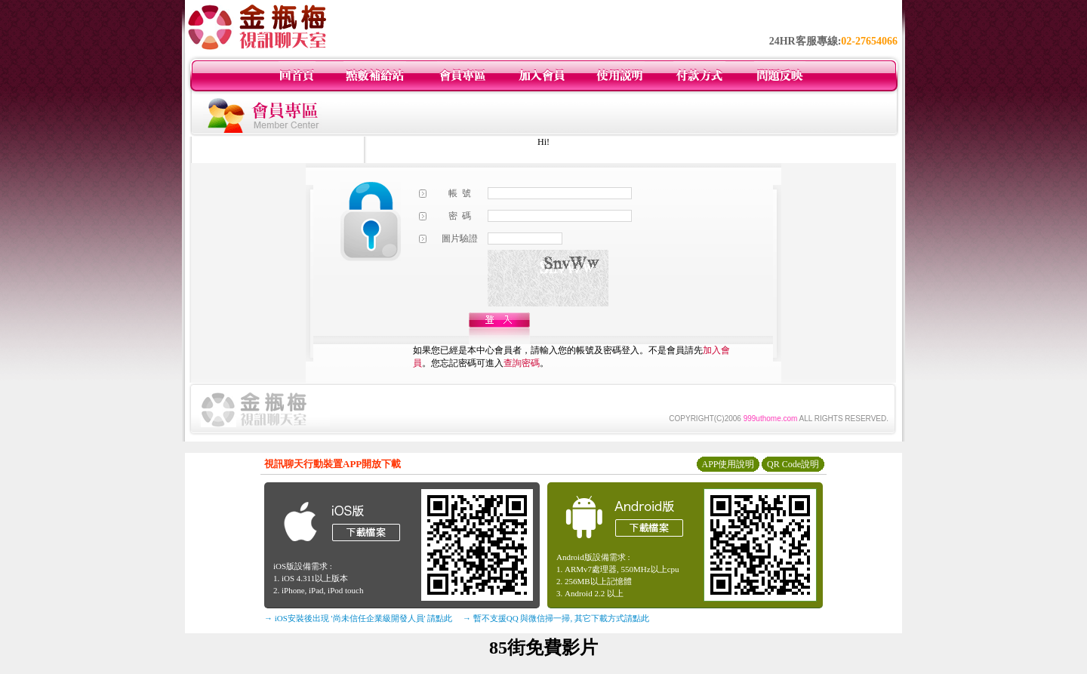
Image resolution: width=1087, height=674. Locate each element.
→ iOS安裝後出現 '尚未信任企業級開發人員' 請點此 (358, 618)
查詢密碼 (521, 363)
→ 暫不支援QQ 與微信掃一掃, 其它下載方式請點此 (556, 618)
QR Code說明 (793, 464)
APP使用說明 (727, 464)
